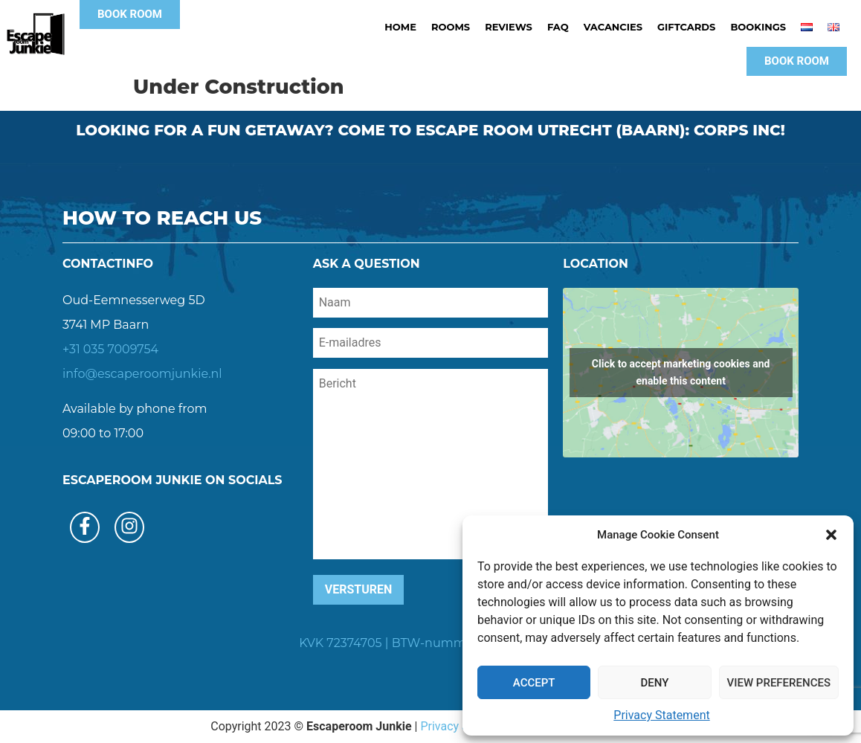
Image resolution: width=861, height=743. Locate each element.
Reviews (508, 27)
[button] (831, 534)
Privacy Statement (661, 715)
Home (400, 27)
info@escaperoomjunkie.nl (142, 374)
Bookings (758, 27)
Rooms (450, 27)
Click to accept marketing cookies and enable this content (681, 372)
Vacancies (613, 27)
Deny (654, 682)
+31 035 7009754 (110, 349)
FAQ (558, 27)
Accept (534, 682)
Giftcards (686, 27)
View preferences (779, 682)
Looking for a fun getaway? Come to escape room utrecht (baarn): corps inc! (430, 130)
